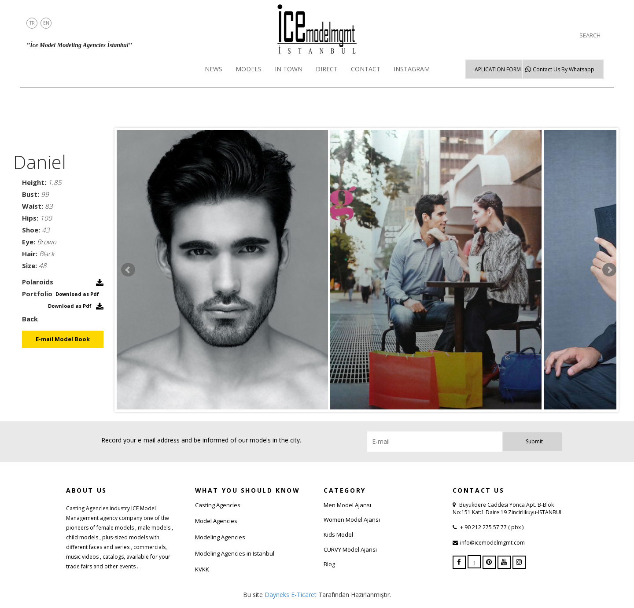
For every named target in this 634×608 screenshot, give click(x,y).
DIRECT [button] (327, 69)
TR (32, 23)
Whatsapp (563, 69)
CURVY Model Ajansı (350, 549)
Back (30, 318)
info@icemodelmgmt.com (492, 542)
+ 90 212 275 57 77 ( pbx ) (491, 527)
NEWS (213, 69)
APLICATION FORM (498, 69)
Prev (128, 270)
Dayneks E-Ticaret (291, 594)
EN (46, 23)
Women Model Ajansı (352, 519)
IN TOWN (288, 69)
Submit (534, 441)
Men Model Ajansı (347, 505)
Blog (329, 564)
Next (609, 270)
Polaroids (37, 281)
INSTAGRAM (412, 69)
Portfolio (37, 293)
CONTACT (365, 69)
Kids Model (338, 534)
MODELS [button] (249, 69)
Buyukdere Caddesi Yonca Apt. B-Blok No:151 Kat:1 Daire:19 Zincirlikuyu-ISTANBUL (508, 508)
